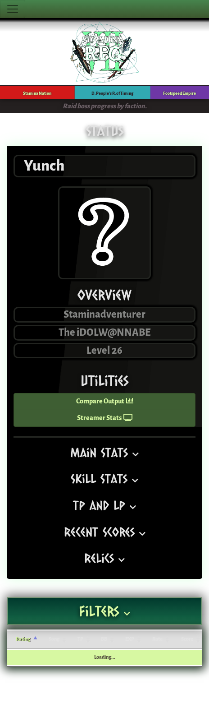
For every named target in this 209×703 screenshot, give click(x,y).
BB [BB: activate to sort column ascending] (104, 639)
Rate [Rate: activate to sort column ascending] (157, 639)
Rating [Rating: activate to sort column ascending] (23, 639)
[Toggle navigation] (12, 9)
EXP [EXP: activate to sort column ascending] (129, 639)
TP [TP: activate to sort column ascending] (80, 639)
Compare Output (104, 401)
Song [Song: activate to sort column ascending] (54, 639)
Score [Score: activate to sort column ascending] (187, 639)
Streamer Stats (104, 418)
